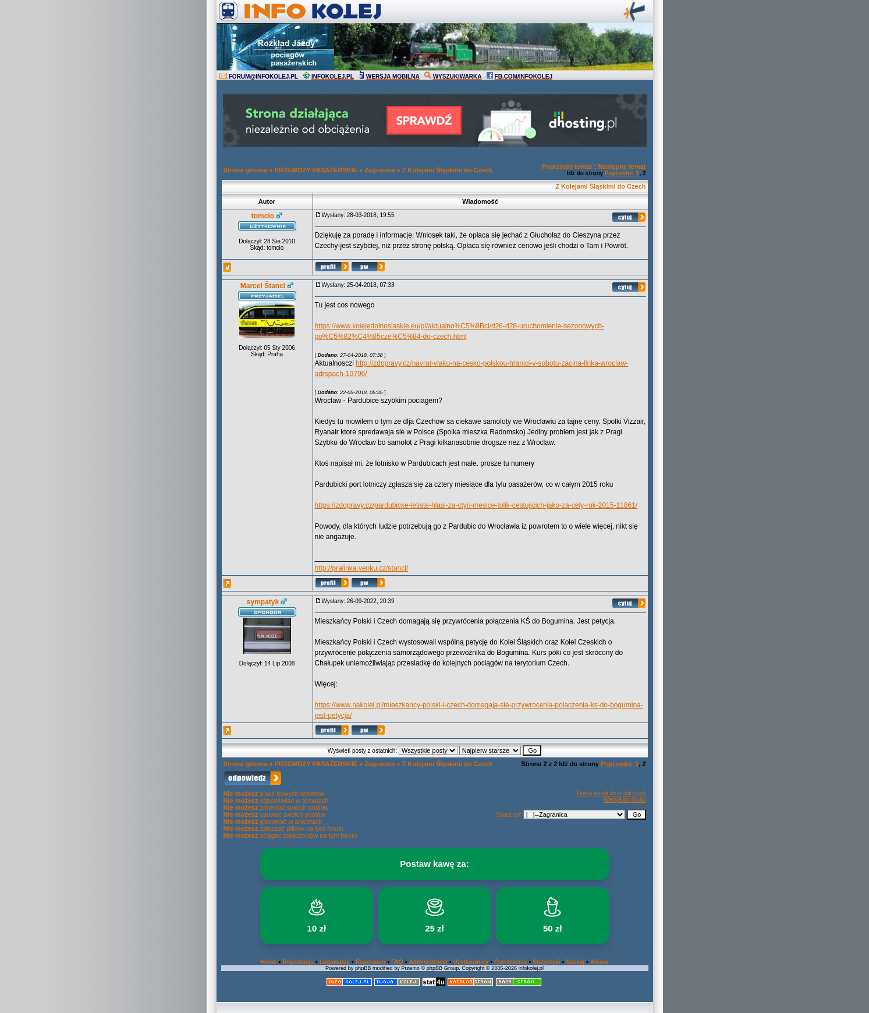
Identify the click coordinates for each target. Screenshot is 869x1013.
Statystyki (546, 962)
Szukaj (575, 962)
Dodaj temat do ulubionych (611, 793)
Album (599, 962)
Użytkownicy (471, 962)
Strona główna (246, 170)
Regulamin (370, 962)
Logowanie (335, 962)
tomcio (262, 216)
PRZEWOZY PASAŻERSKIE (316, 170)
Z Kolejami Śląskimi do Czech (447, 170)
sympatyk (263, 602)
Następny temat (622, 166)
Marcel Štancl (262, 286)
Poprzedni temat (567, 166)
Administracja (428, 962)
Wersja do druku (625, 799)
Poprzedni (619, 173)
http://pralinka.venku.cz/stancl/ (362, 568)
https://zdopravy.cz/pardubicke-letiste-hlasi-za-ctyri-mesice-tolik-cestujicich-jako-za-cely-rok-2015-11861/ (476, 505)
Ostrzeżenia (510, 962)
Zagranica (379, 170)
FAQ (397, 962)
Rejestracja (297, 962)
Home (269, 962)
